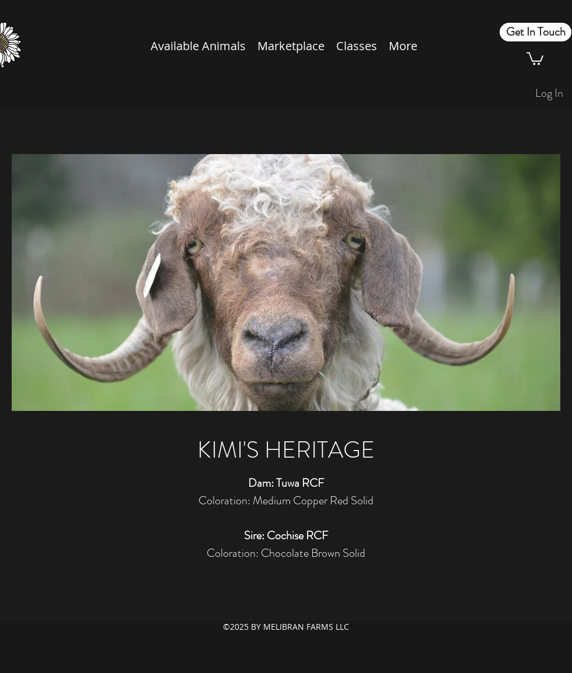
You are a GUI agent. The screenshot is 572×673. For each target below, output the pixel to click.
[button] (534, 58)
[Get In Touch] (535, 32)
